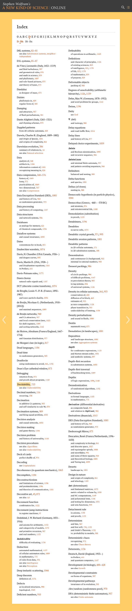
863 (91, 65)
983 (93, 280)
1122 (37, 505)
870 (48, 406)
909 (41, 411)
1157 (45, 550)
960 (38, 198)
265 (101, 291)
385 (35, 103)
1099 (88, 461)
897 (93, 356)
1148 (97, 380)
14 (43, 149)
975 (44, 201)
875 (43, 81)
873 (39, 84)
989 (93, 174)
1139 (88, 93)
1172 (47, 527)
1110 (47, 438)
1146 (93, 498)
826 (43, 170)
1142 (42, 326)
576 (44, 175)
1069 (31, 178)
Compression (33, 190)
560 (39, 175)
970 (105, 588)
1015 (95, 415)
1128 (92, 304)
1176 (34, 578)
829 (83, 77)
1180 (95, 209)
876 (85, 206)
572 (26, 181)
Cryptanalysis (29, 465)
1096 (92, 380)
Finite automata (86, 597)
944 (102, 166)
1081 (84, 182)
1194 (44, 228)
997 (40, 69)
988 (83, 85)
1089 (44, 309)
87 (36, 61)
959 (90, 504)
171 (95, 247)
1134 (43, 542)
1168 (47, 379)
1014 (92, 131)
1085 (54, 195)
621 (42, 225)
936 (40, 217)
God (76, 114)
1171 (41, 273)
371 (96, 234)
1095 (98, 151)
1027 (91, 446)
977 (45, 338)
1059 (101, 143)
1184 (32, 164)
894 (86, 283)
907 (43, 531)
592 (38, 559)
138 (30, 395)
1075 (86, 229)
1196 (46, 483)
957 (34, 111)
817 (46, 342)
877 (90, 138)
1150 (83, 512)
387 (94, 576)
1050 (99, 492)
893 (38, 257)
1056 (46, 297)
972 (84, 541)
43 (34, 494)
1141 (101, 101)
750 (85, 527)
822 (86, 68)
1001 (41, 138)
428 (46, 130)
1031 (98, 501)
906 (95, 154)
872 (35, 376)
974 (37, 457)
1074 (42, 249)
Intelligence (32, 562)
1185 (86, 481)
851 (44, 244)
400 (98, 564)
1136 (83, 549)
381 (41, 114)
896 (90, 407)
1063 (60, 470)
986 (89, 266)
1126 (99, 61)
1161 (48, 265)
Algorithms (32, 446)
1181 (43, 167)
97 (40, 513)
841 (46, 363)
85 (36, 50)
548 (31, 160)
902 (96, 411)
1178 (91, 68)
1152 (46, 524)
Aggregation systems (88, 342)
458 (87, 294)
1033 (41, 422)
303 (45, 355)
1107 (46, 209)
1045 (33, 589)
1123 (99, 350)
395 (97, 584)
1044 (46, 570)
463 (92, 298)
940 (39, 313)
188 (97, 250)
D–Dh (20, 41)
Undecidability (34, 387)
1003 (95, 458)
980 (84, 123)
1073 (96, 489)
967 (80, 523)
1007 (37, 78)
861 (45, 141)
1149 (94, 495)
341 (90, 307)
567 (37, 187)
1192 (51, 363)
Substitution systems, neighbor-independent (37, 55)
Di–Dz (28, 41)
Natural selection (35, 153)
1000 (92, 318)
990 (42, 586)
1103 (92, 396)
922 (102, 258)
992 (87, 452)
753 (33, 384)
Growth (82, 568)
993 (101, 234)
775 (35, 556)
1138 (98, 310)
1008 (96, 449)
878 (41, 72)
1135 (90, 527)
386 (41, 146)
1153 (38, 534)
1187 (45, 281)
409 (34, 100)
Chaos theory (85, 544)
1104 (37, 430)
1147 (93, 277)
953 (105, 291)
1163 (99, 54)
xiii (31, 268)
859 (40, 75)
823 (78, 71)
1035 (42, 236)
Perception (32, 566)
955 (43, 403)
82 (32, 50)
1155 (82, 217)
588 (96, 533)
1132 (93, 530)
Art (28, 497)
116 (38, 392)
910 (39, 594)
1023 (48, 320)
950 (100, 261)
